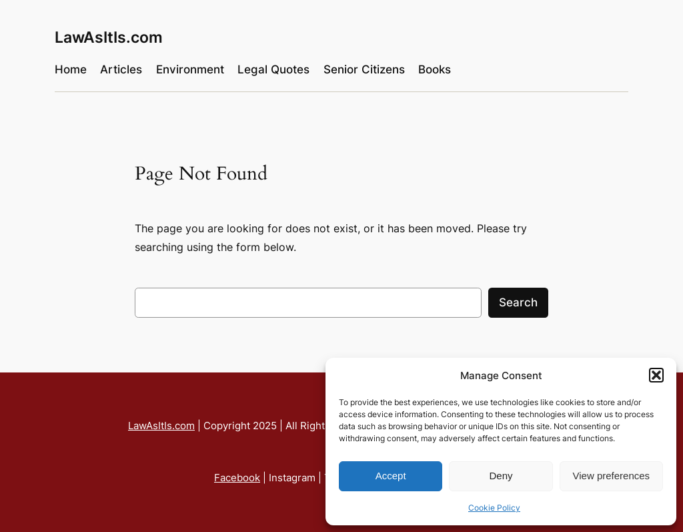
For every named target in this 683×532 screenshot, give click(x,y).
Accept (391, 475)
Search (518, 302)
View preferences (611, 475)
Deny (500, 475)
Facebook (237, 477)
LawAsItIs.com (109, 37)
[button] (656, 375)
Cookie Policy (494, 508)
